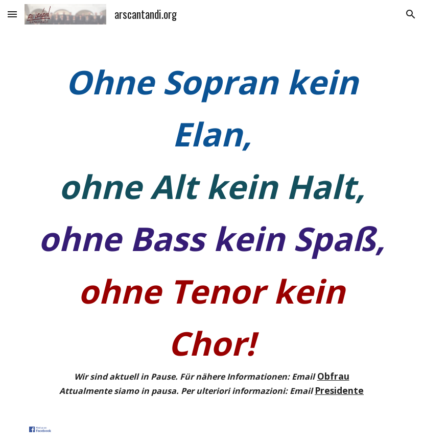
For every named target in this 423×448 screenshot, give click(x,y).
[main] (211, 227)
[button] (12, 14)
